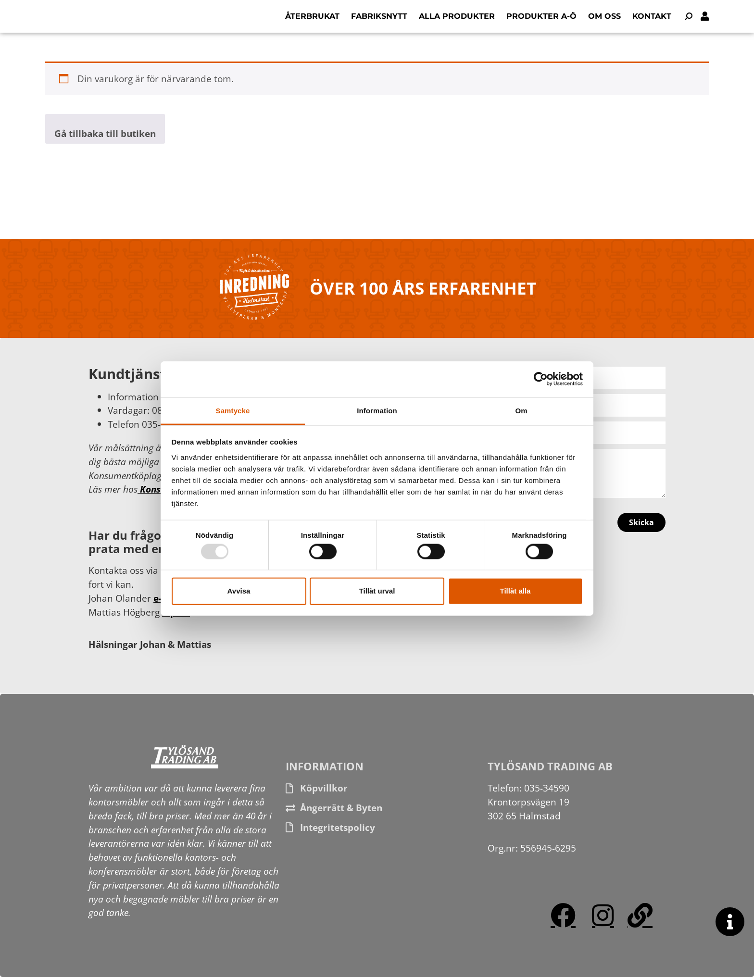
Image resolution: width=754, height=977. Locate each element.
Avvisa (239, 591)
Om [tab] (521, 410)
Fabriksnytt (379, 16)
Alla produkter (457, 16)
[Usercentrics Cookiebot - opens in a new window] (541, 379)
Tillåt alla (515, 591)
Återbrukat (312, 16)
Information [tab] (377, 410)
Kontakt (651, 16)
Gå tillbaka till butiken (105, 133)
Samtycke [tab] (233, 410)
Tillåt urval (377, 591)
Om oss (604, 16)
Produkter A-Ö (541, 16)
